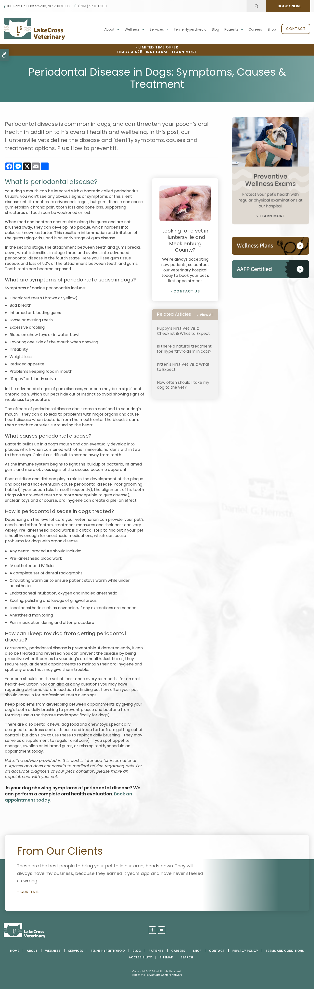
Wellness (132, 29)
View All (206, 314)
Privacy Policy (245, 951)
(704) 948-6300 (92, 6)
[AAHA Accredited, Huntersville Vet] (270, 277)
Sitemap (166, 957)
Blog (215, 29)
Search (187, 957)
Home (14, 951)
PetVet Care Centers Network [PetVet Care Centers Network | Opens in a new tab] (164, 975)
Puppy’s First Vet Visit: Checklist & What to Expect (183, 331)
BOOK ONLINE (289, 6)
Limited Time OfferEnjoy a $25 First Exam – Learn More (157, 49)
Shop (271, 29)
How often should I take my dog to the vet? (183, 385)
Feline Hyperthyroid (190, 29)
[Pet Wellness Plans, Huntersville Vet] (270, 253)
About (109, 29)
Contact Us (186, 291)
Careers (255, 29)
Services (157, 29)
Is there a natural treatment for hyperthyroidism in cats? (184, 348)
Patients (231, 29)
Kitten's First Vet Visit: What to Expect (183, 366)
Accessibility (140, 957)
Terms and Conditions (285, 951)
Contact (296, 28)
